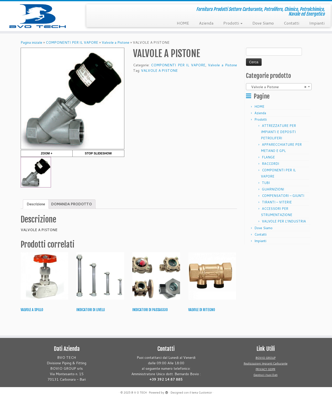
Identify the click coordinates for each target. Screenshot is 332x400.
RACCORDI (270, 163)
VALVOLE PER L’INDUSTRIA (284, 221)
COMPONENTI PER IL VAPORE (72, 42)
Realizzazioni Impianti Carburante (265, 363)
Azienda (206, 23)
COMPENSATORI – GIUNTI (283, 195)
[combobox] (279, 86)
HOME (183, 23)
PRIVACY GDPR (265, 369)
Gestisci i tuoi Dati (265, 375)
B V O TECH (139, 393)
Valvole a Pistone (115, 42)
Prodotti (232, 23)
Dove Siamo (263, 23)
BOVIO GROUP (266, 358)
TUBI (266, 183)
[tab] (36, 204)
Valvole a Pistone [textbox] (277, 86)
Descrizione (36, 204)
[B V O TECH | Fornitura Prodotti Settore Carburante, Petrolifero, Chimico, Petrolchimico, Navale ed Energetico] (38, 16)
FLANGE (268, 157)
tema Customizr (202, 393)
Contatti (291, 23)
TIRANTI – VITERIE (277, 202)
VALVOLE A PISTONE (159, 70)
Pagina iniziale (31, 42)
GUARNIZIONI (273, 189)
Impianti (317, 23)
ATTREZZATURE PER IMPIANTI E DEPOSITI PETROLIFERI (278, 131)
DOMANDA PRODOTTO (71, 204)
